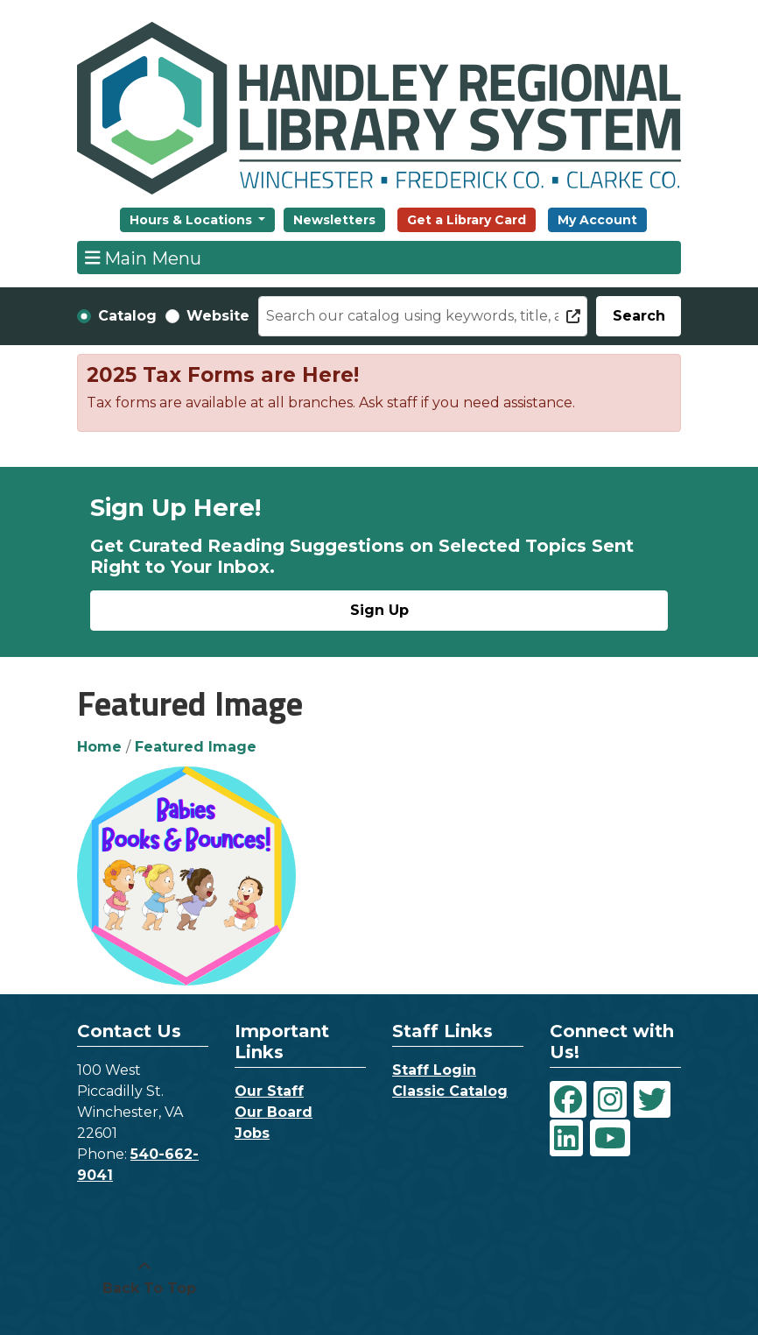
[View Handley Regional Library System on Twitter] (652, 1099)
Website (217, 315)
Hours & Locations (193, 220)
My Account (597, 220)
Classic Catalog (450, 1091)
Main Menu (143, 257)
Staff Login (434, 1070)
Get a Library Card (466, 220)
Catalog (127, 315)
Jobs (252, 1133)
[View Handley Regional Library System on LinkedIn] (566, 1138)
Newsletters (334, 220)
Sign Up (379, 610)
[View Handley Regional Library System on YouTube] (610, 1138)
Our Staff (269, 1091)
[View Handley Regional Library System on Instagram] (610, 1099)
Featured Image (195, 746)
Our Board (273, 1112)
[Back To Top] (144, 1278)
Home (99, 746)
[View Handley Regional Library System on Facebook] (568, 1099)
